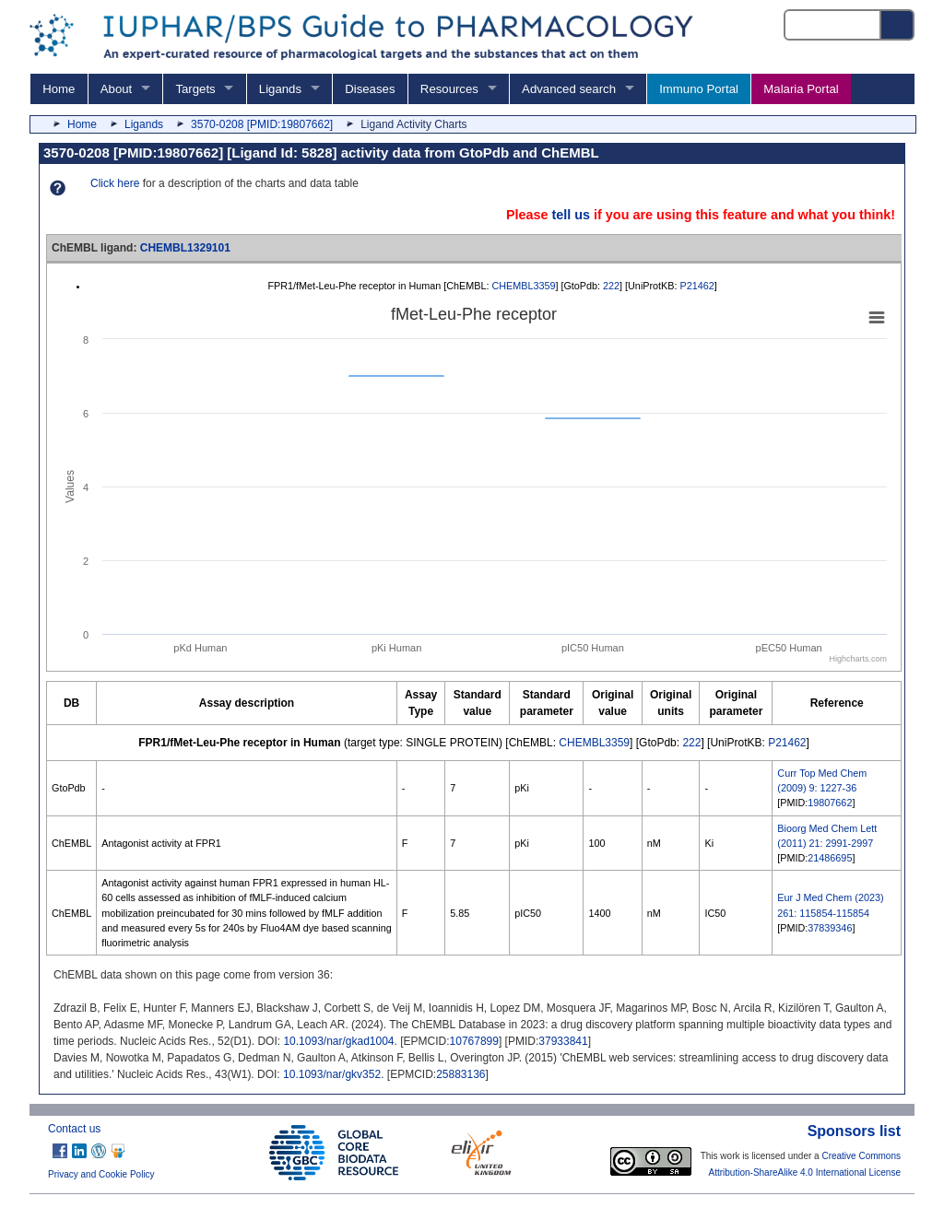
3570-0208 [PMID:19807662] (262, 124)
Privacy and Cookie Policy (101, 1174)
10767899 (474, 1041)
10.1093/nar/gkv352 (332, 1074)
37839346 (830, 927)
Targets (195, 89)
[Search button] (897, 25)
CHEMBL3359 (523, 285)
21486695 (830, 857)
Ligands (280, 89)
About (116, 89)
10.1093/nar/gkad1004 (338, 1041)
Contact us (74, 1128)
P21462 (696, 285)
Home (58, 89)
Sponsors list (854, 1131)
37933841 (562, 1041)
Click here (114, 183)
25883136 (460, 1074)
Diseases (370, 89)
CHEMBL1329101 (185, 247)
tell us (570, 214)
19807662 (830, 802)
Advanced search (569, 89)
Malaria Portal (800, 89)
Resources (449, 89)
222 (611, 285)
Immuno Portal (698, 89)
